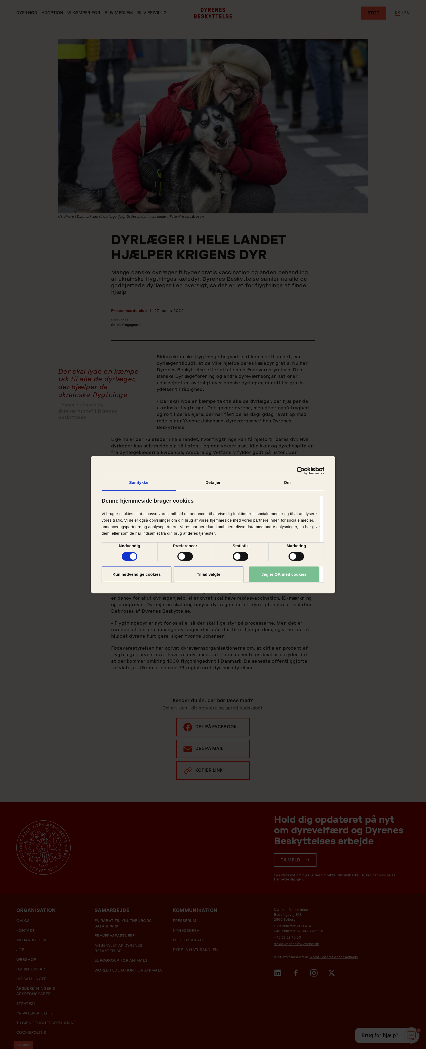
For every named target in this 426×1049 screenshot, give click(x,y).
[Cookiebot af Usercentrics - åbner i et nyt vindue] (300, 470)
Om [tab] (287, 482)
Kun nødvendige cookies (136, 574)
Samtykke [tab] (138, 482)
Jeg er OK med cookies (283, 574)
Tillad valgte (208, 574)
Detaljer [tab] (213, 482)
